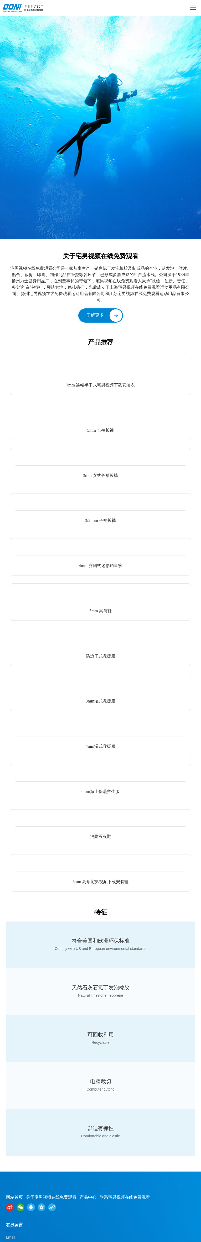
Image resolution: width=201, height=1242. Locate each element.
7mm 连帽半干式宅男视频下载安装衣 (100, 385)
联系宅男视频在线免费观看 (125, 1197)
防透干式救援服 (100, 656)
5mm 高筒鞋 (100, 611)
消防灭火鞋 (100, 836)
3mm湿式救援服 (100, 701)
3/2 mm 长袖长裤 (100, 520)
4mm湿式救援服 (100, 746)
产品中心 (88, 1197)
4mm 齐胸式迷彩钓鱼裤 (100, 565)
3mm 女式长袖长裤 (100, 475)
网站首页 (14, 1197)
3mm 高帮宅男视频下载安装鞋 (100, 881)
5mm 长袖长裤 (100, 430)
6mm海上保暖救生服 (100, 791)
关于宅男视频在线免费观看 (51, 1197)
